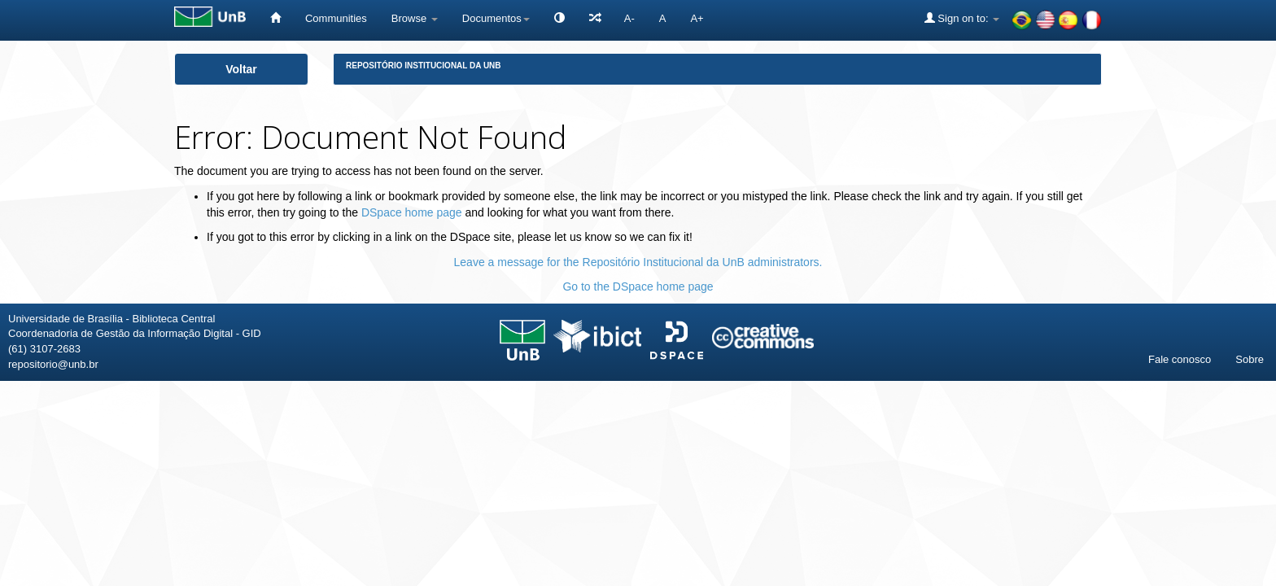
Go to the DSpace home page (637, 286)
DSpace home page (411, 212)
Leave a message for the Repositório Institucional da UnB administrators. (638, 262)
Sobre (1249, 359)
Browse (414, 18)
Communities (336, 18)
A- (629, 18)
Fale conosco (1179, 359)
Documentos (496, 18)
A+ (696, 18)
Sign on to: (961, 17)
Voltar (241, 69)
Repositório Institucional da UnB (423, 65)
